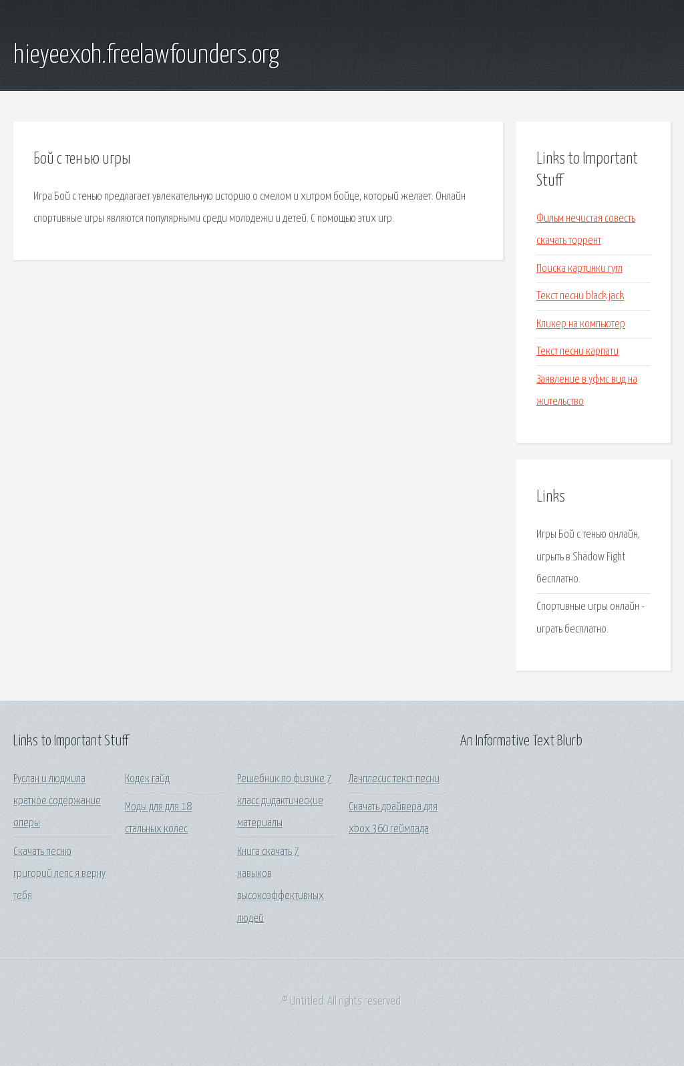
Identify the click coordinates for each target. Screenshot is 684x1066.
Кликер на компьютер (580, 324)
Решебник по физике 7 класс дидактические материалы (284, 801)
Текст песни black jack (580, 296)
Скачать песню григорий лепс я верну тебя (59, 874)
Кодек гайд (147, 779)
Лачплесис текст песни (394, 779)
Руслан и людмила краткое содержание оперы (57, 801)
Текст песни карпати (577, 351)
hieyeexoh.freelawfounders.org (146, 55)
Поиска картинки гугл (579, 269)
